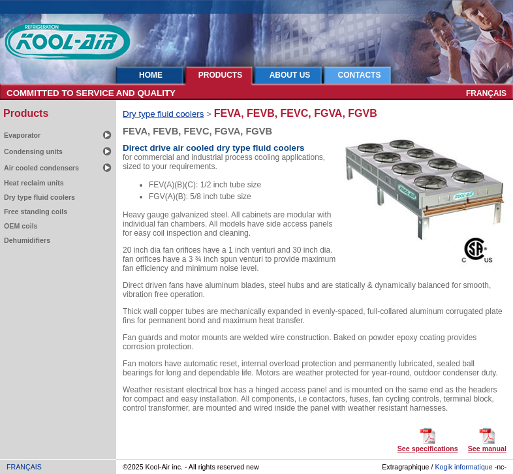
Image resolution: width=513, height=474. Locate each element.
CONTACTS (359, 75)
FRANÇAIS (486, 93)
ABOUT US (290, 75)
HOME (151, 75)
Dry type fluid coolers (163, 114)
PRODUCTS (220, 75)
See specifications (427, 448)
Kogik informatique (463, 467)
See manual (487, 448)
